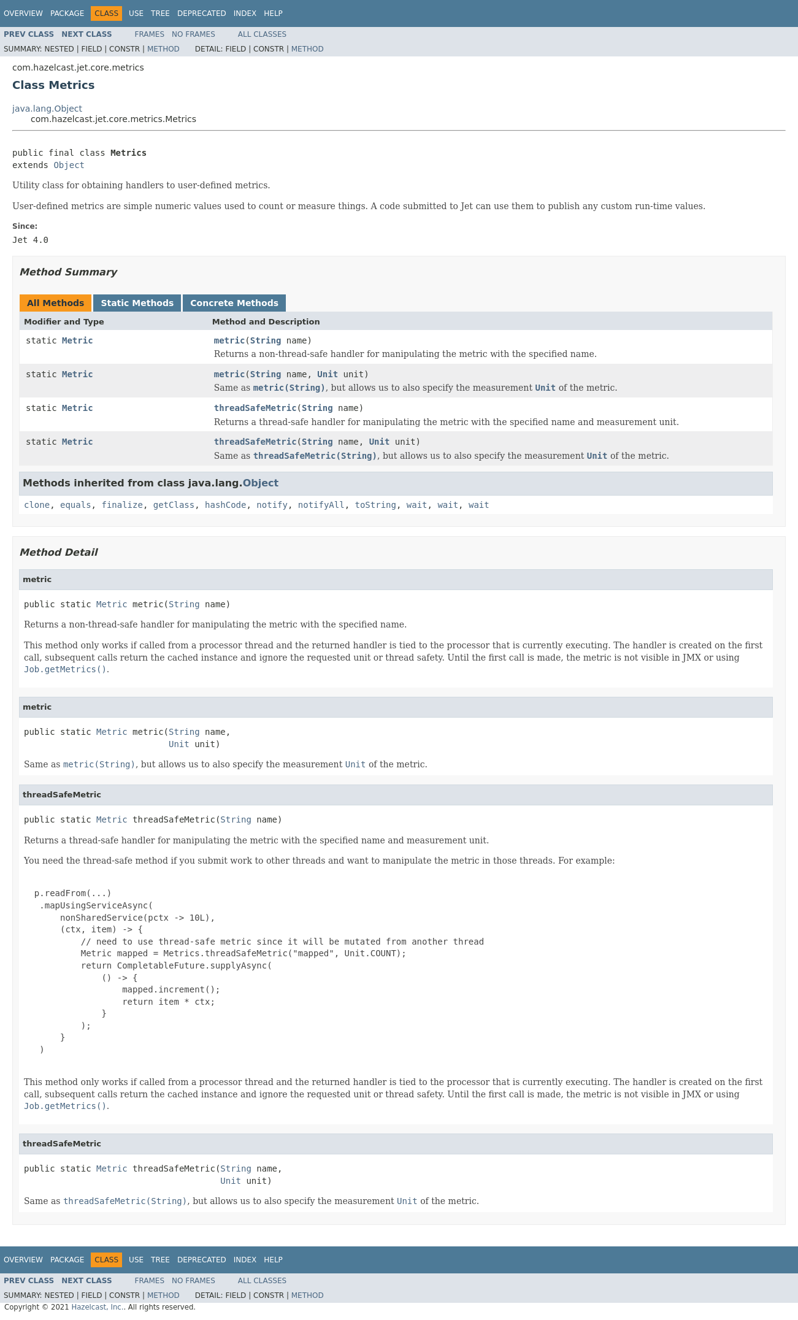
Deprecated (201, 13)
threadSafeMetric (255, 408)
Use (136, 13)
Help (273, 13)
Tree (160, 13)
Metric (77, 340)
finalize (121, 505)
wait (417, 505)
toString (375, 505)
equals (75, 505)
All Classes (262, 34)
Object (69, 165)
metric (229, 340)
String (266, 340)
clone (37, 505)
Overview (23, 13)
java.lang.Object (47, 108)
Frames (150, 34)
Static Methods (137, 303)
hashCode (225, 505)
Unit (327, 374)
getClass (173, 505)
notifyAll (321, 505)
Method (163, 49)
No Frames (193, 34)
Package (67, 13)
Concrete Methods (234, 303)
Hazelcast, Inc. (97, 1307)
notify (272, 505)
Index (245, 13)
